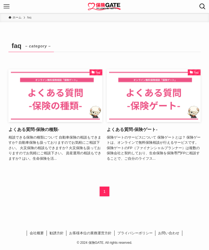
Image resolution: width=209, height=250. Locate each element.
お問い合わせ (168, 233)
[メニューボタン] (6, 6)
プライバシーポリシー (135, 233)
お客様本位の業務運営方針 (90, 233)
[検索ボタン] (202, 6)
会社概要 (37, 233)
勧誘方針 (57, 233)
